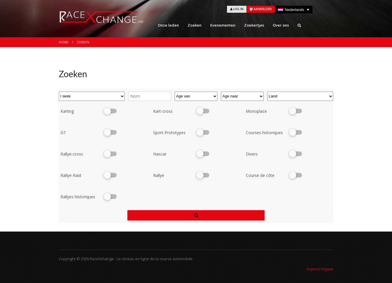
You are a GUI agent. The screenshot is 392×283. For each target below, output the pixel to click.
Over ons (281, 25)
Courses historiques (264, 132)
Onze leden (168, 25)
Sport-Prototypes (169, 132)
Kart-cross (163, 111)
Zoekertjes (254, 25)
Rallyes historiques (78, 196)
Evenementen (222, 25)
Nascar (159, 154)
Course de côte (260, 175)
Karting (67, 111)
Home (63, 42)
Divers (252, 154)
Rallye (158, 175)
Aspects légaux (320, 268)
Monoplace (256, 111)
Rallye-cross (72, 154)
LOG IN (236, 9)
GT (63, 132)
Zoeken (195, 25)
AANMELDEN (261, 9)
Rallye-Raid (71, 175)
